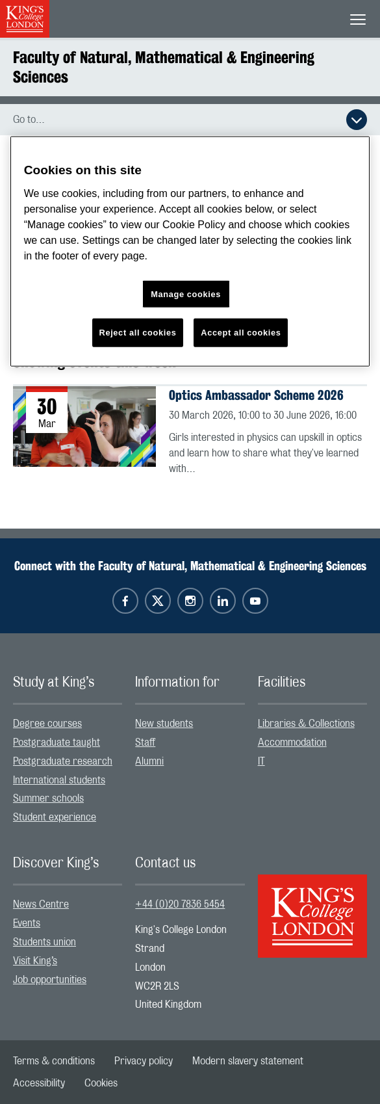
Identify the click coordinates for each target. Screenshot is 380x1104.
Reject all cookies (138, 332)
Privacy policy (143, 1061)
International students (59, 780)
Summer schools (48, 798)
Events (26, 923)
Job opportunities (49, 980)
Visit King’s (35, 961)
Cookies (101, 1083)
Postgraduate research (62, 761)
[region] (190, 251)
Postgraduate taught (56, 742)
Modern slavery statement (247, 1061)
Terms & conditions (54, 1061)
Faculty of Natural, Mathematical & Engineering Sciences (163, 66)
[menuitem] (67, 724)
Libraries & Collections (306, 723)
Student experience (54, 817)
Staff (145, 742)
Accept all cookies (241, 332)
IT (261, 761)
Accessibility (39, 1083)
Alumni (149, 761)
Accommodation (292, 742)
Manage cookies (186, 293)
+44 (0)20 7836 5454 (180, 904)
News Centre (41, 904)
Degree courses (47, 723)
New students (164, 723)
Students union (44, 942)
